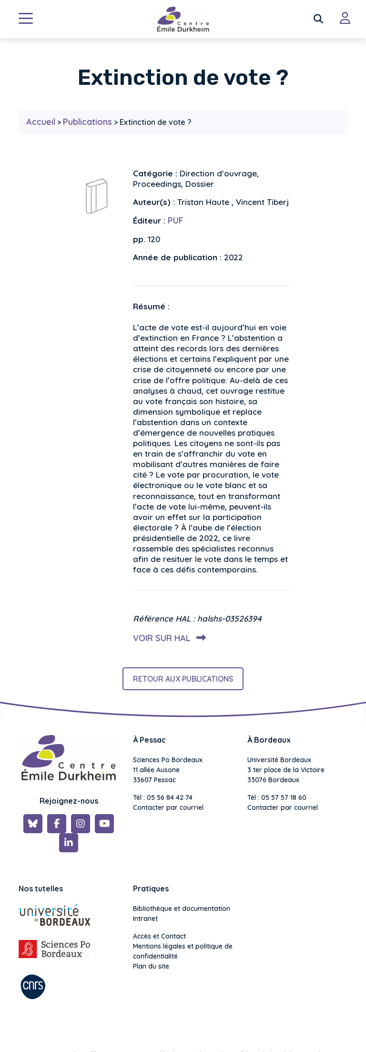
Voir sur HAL (167, 638)
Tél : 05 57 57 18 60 (276, 797)
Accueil (40, 121)
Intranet (145, 918)
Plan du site (151, 966)
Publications (87, 121)
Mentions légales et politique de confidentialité (183, 951)
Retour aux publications (183, 679)
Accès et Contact (159, 936)
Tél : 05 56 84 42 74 (163, 797)
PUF (175, 220)
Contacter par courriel (168, 807)
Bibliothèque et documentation (181, 908)
